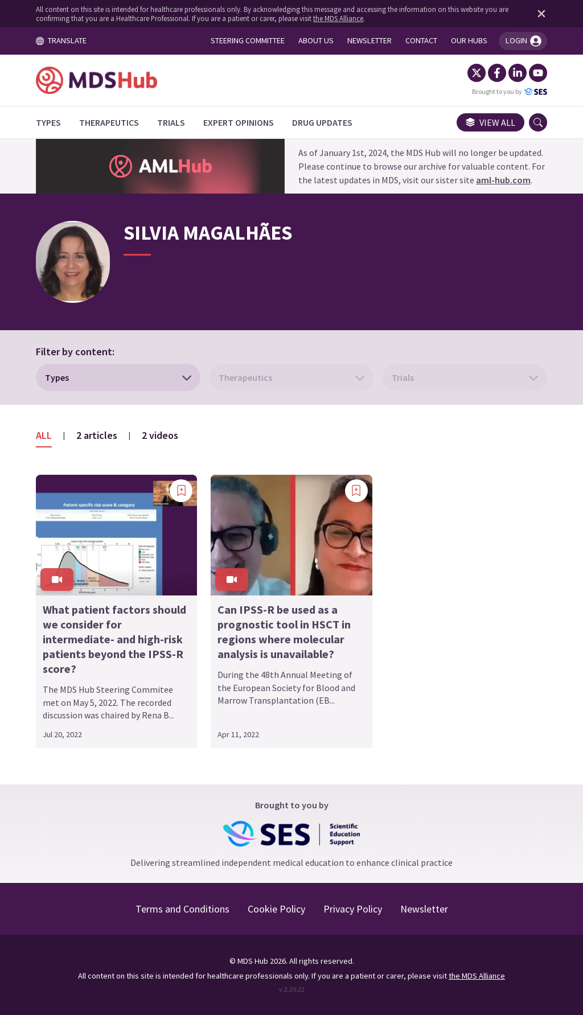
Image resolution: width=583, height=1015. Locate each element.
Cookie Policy (276, 908)
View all (490, 122)
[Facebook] (497, 73)
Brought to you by (509, 91)
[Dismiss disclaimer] (539, 14)
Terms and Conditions (182, 908)
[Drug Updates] (322, 122)
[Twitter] (476, 73)
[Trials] (171, 122)
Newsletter (424, 908)
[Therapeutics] (109, 122)
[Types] (48, 122)
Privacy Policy (352, 908)
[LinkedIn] (517, 73)
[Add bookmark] (181, 490)
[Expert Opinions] (238, 122)
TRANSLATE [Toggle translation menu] (61, 40)
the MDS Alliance (338, 18)
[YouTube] (538, 73)
